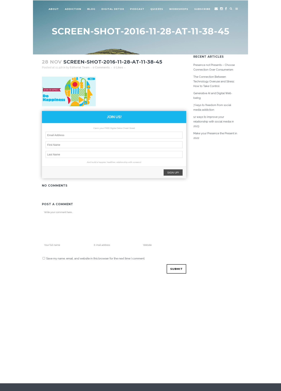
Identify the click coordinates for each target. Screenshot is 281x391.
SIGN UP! (173, 172)
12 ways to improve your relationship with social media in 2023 (213, 121)
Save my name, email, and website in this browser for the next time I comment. (95, 258)
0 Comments (101, 67)
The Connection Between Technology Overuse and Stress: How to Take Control (213, 81)
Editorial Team (79, 67)
